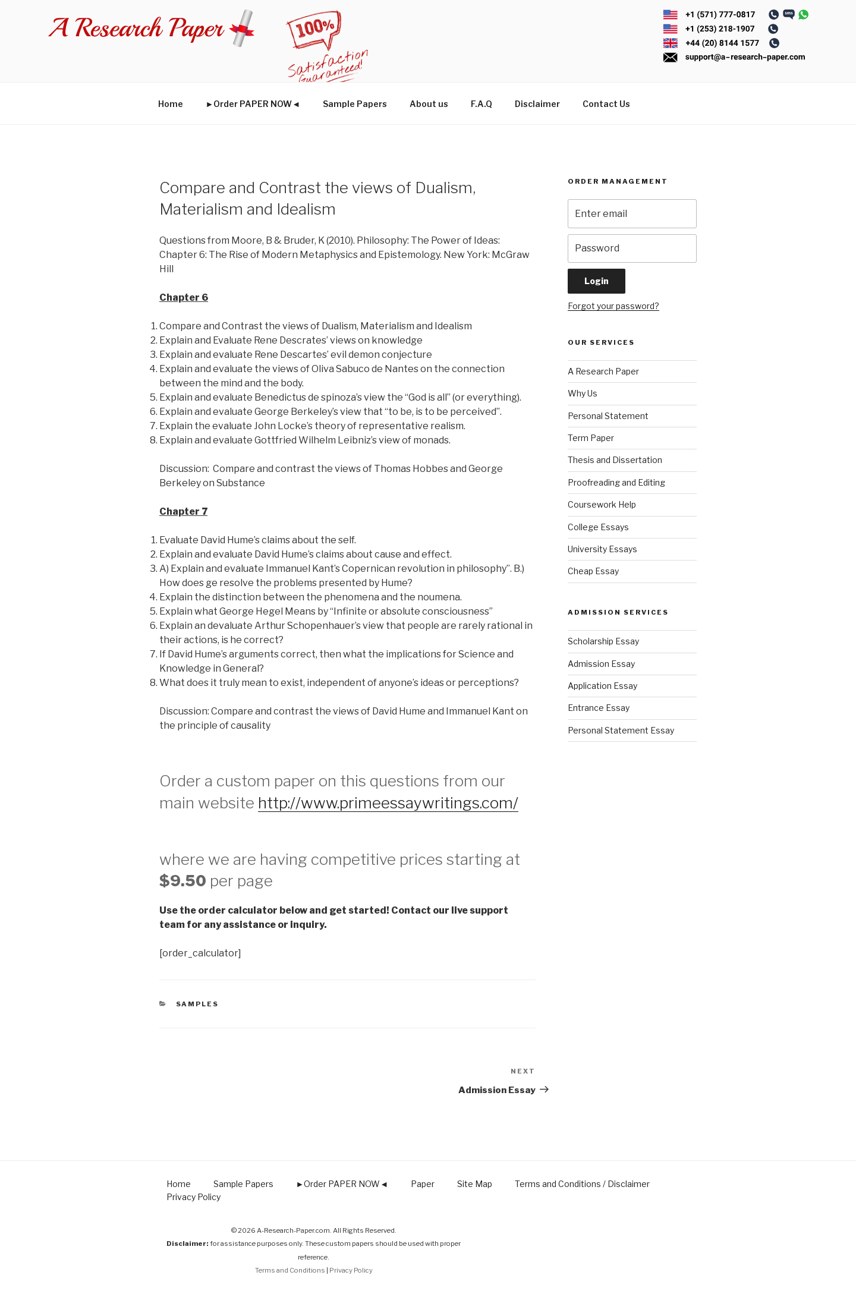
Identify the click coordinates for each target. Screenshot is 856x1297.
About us (429, 104)
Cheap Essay (593, 571)
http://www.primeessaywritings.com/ (388, 803)
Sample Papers (355, 104)
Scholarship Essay (603, 641)
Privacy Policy (193, 1197)
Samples (197, 1004)
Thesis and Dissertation (615, 460)
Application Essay (602, 686)
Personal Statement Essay (621, 730)
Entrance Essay (599, 708)
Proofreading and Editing (616, 482)
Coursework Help (602, 504)
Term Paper (591, 438)
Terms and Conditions (290, 1270)
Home (170, 104)
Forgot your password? (613, 306)
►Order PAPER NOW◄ (253, 104)
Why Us (582, 393)
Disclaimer (537, 104)
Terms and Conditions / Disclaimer (582, 1184)
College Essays (598, 527)
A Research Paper (603, 371)
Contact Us (606, 104)
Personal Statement (608, 416)
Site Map (474, 1184)
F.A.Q (481, 104)
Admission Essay (601, 664)
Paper (423, 1184)
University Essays (602, 549)
